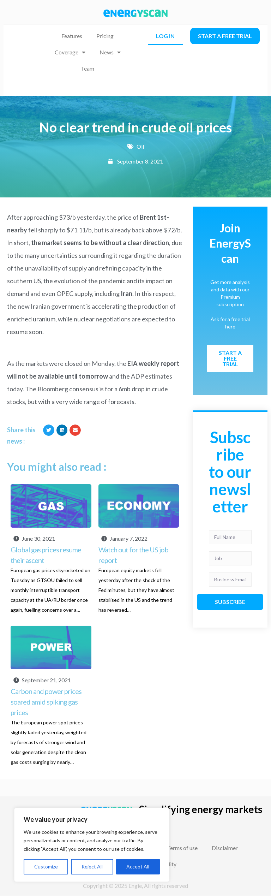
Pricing (105, 35)
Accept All (137, 867)
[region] (91, 845)
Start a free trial (225, 35)
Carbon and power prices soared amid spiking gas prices (46, 702)
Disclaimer (225, 847)
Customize (46, 867)
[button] (48, 430)
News (110, 52)
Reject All (92, 867)
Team (87, 68)
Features (71, 35)
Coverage (70, 52)
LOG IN (165, 35)
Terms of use (182, 847)
